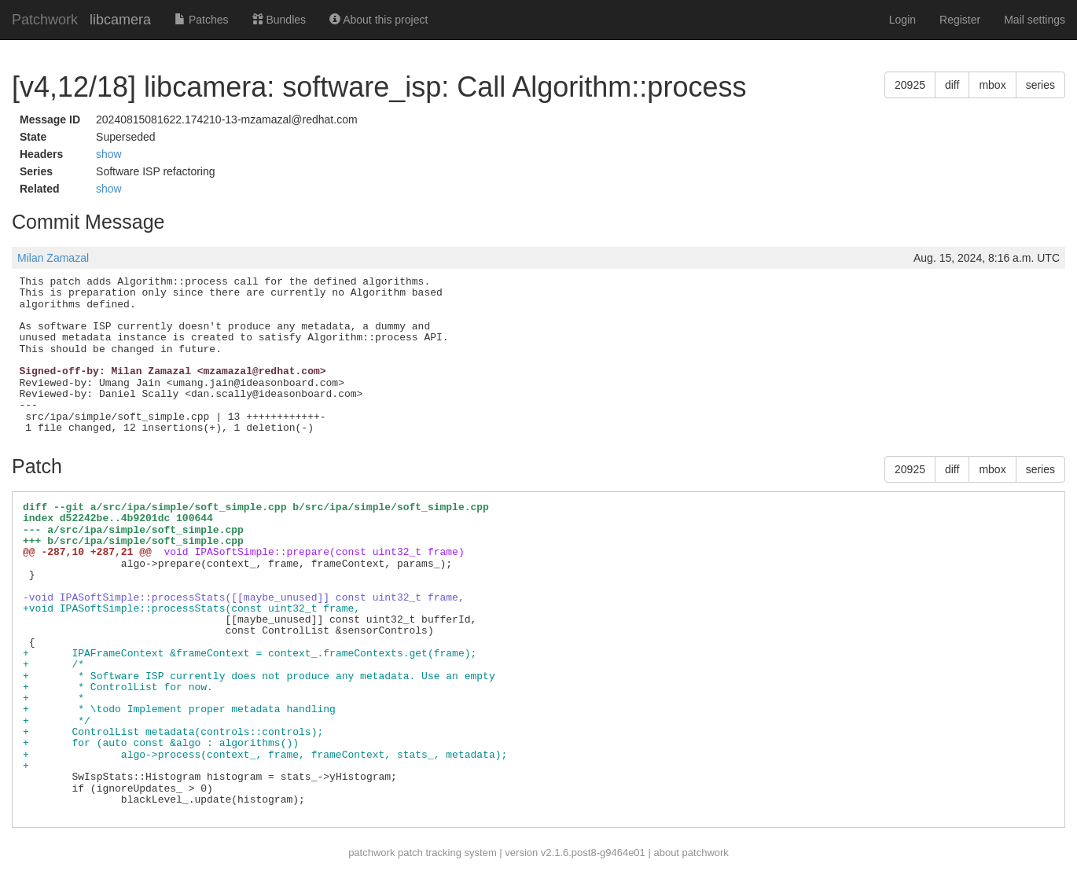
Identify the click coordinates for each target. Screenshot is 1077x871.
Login (902, 19)
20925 (910, 85)
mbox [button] (992, 85)
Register (959, 19)
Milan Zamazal (53, 258)
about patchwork (690, 852)
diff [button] (952, 85)
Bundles (279, 19)
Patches (201, 19)
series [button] (1040, 85)
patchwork (371, 852)
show (109, 154)
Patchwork (45, 20)
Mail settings (1034, 19)
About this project (378, 19)
